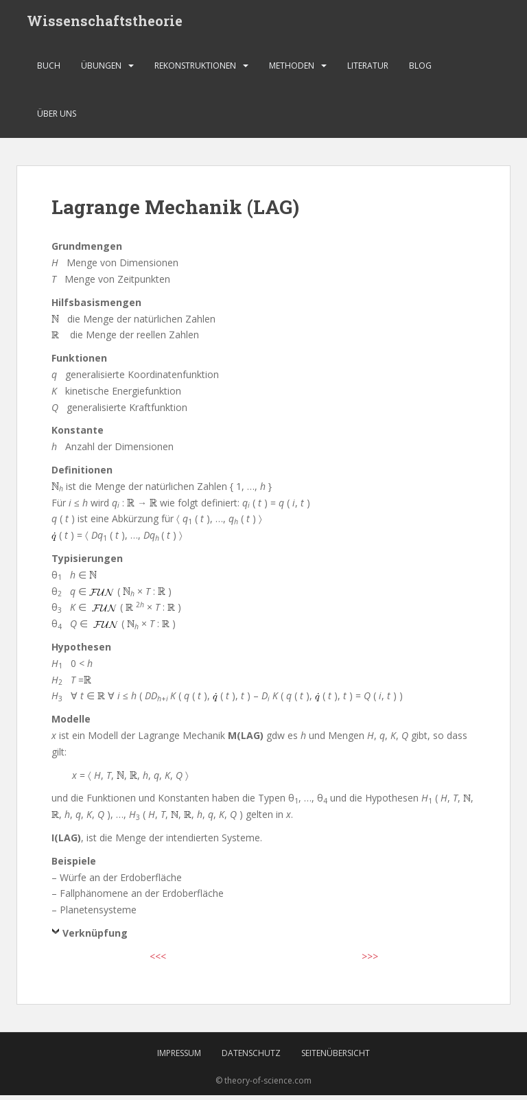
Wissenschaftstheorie (105, 24)
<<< (158, 962)
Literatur (367, 72)
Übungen (101, 72)
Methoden (291, 72)
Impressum (179, 1058)
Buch (48, 72)
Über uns (56, 120)
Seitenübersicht (335, 1058)
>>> (370, 962)
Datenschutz (251, 1058)
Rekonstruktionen (195, 72)
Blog (420, 72)
